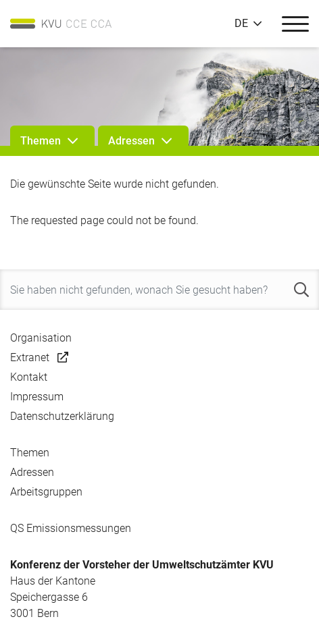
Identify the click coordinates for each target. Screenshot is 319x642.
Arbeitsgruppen (46, 491)
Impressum (37, 396)
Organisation (41, 337)
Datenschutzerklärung (62, 416)
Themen (29, 452)
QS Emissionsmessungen (70, 528)
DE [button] (241, 23)
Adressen (32, 472)
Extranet (29, 357)
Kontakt (28, 377)
